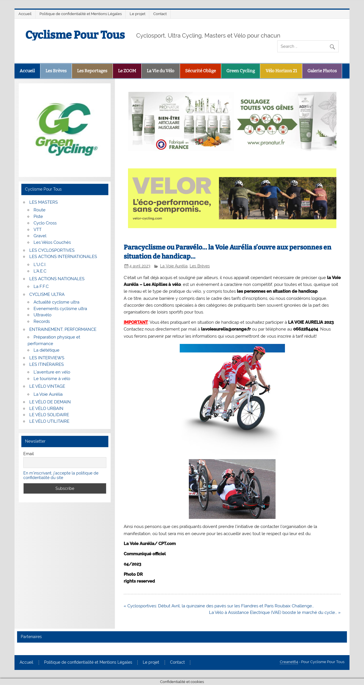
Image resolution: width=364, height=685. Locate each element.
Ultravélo (42, 314)
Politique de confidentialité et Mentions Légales (81, 14)
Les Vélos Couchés (52, 242)
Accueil (25, 14)
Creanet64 (289, 662)
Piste (38, 216)
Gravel (40, 235)
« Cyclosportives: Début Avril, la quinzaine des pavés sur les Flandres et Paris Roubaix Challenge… (219, 605)
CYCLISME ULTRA (47, 294)
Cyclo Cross (45, 223)
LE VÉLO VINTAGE (47, 386)
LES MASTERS (43, 202)
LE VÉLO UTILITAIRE (49, 421)
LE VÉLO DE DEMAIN (50, 402)
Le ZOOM (127, 70)
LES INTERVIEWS (46, 357)
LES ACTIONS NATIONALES (56, 278)
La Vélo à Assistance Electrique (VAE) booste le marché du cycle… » (275, 612)
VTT (38, 229)
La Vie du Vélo (160, 70)
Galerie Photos (322, 70)
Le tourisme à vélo (52, 378)
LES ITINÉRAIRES (46, 364)
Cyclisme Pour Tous (75, 35)
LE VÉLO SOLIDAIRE (49, 414)
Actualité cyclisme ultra (56, 302)
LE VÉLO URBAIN (46, 408)
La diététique (46, 350)
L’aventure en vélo (52, 372)
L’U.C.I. (40, 264)
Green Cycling (240, 70)
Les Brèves (56, 70)
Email (28, 453)
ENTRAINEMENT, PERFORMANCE (62, 329)
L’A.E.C (40, 271)
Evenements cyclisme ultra (60, 308)
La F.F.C (41, 286)
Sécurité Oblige (200, 70)
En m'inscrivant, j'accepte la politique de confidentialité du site (60, 475)
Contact (160, 14)
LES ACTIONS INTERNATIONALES (63, 256)
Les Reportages (92, 70)
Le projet (137, 14)
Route (40, 209)
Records (42, 321)
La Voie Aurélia (174, 266)
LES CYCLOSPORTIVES (52, 250)
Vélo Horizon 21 (281, 70)
